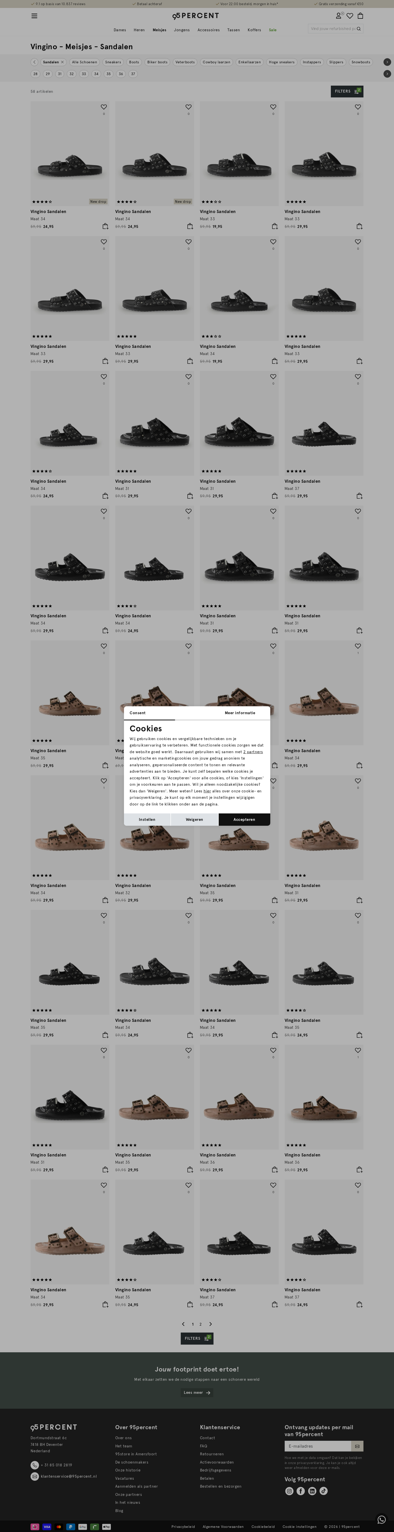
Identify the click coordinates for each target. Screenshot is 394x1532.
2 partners (253, 752)
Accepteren (244, 819)
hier (207, 791)
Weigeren (194, 819)
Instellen (147, 819)
